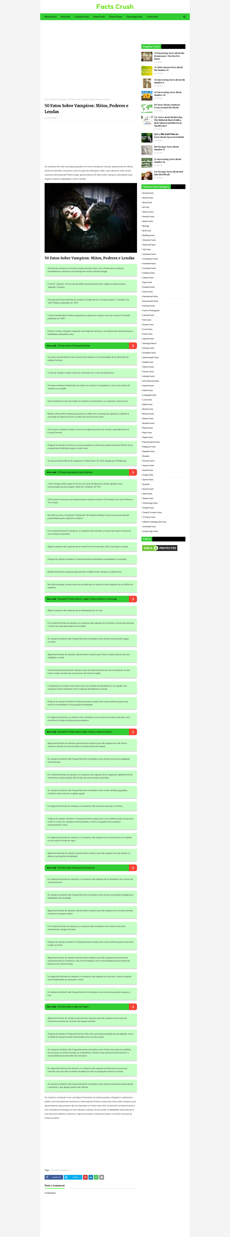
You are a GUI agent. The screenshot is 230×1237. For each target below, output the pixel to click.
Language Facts (149, 395)
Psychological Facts (151, 442)
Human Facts (148, 371)
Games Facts (148, 339)
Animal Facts (148, 193)
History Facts (148, 367)
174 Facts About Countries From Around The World (167, 106)
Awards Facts (148, 216)
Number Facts (148, 423)
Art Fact (146, 207)
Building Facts (149, 235)
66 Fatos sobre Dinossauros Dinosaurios (76, 868)
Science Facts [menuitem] (115, 17)
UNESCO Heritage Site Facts (154, 522)
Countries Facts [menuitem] (82, 17)
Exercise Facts (149, 306)
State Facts (147, 494)
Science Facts (148, 461)
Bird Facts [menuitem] (65, 17)
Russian (146, 456)
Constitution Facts (150, 259)
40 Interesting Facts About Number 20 (168, 94)
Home (47, 99)
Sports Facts (148, 489)
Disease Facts (149, 287)
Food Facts (147, 329)
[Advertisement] (91, 61)
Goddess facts (149, 353)
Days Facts (147, 282)
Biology (146, 226)
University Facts (149, 526)
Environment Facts (150, 301)
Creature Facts (149, 273)
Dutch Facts (148, 292)
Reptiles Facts (149, 451)
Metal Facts (147, 404)
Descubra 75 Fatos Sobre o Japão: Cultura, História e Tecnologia (87, 599)
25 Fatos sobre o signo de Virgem (73, 1007)
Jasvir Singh (52, 118)
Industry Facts (148, 376)
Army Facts (147, 202)
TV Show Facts (149, 517)
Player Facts (148, 437)
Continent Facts (149, 263)
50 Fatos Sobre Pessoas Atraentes (74, 345)
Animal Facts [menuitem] (51, 17)
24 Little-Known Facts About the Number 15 (168, 69)
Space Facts (148, 479)
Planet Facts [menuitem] (99, 17)
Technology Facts (150, 503)
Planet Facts (148, 428)
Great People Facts (151, 357)
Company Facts (149, 254)
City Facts (147, 249)
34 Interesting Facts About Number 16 (167, 161)
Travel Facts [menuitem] (152, 17)
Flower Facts (148, 324)
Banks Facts (148, 221)
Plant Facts (147, 433)
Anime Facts (148, 198)
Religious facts (149, 447)
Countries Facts (149, 268)
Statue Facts (148, 498)
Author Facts (148, 212)
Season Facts (148, 465)
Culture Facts (148, 278)
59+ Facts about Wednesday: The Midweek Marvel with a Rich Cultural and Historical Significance (168, 121)
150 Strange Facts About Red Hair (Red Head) (168, 173)
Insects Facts (148, 386)
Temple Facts (148, 508)
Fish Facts (147, 320)
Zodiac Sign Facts (150, 531)
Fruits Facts (147, 334)
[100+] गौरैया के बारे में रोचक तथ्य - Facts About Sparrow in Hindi (169, 136)
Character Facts (149, 240)
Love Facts (147, 400)
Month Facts (148, 409)
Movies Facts (148, 414)
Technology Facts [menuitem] (134, 17)
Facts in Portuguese (59, 99)
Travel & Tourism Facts (152, 512)
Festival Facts (148, 315)
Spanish (146, 484)
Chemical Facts (149, 245)
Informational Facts (151, 381)
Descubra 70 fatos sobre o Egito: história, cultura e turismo (85, 732)
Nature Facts (148, 418)
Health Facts (148, 362)
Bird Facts (147, 231)
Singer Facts (148, 475)
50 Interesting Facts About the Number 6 (169, 81)
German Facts (148, 348)
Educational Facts (150, 296)
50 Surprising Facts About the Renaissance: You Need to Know (169, 56)
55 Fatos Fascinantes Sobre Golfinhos (75, 472)
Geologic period (149, 343)
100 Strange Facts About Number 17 (166, 148)
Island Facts (148, 390)
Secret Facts (148, 470)
